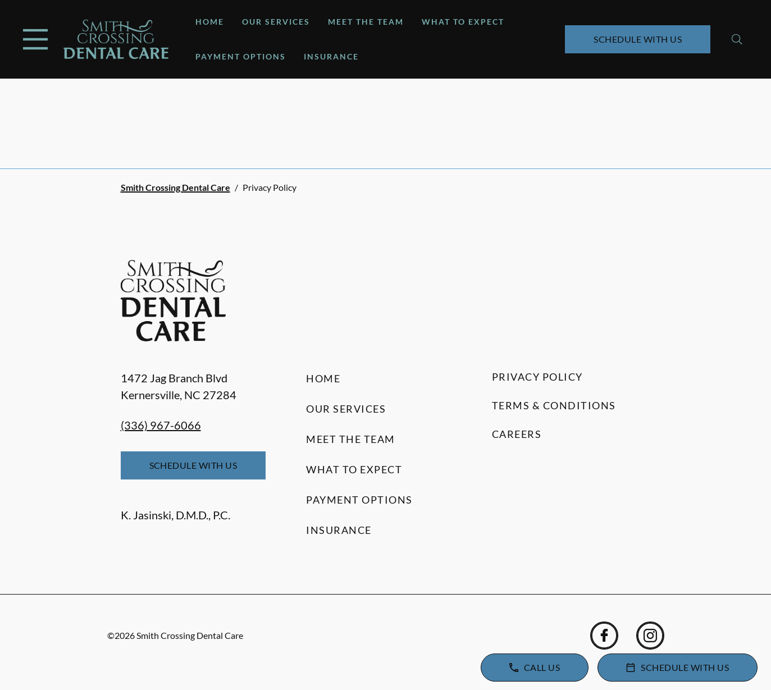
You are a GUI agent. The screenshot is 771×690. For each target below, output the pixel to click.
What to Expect (463, 21)
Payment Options (240, 56)
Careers (517, 434)
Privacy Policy (537, 377)
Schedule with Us (638, 39)
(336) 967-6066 (161, 425)
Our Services (276, 21)
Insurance (331, 56)
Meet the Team (366, 21)
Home (209, 21)
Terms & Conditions (554, 405)
